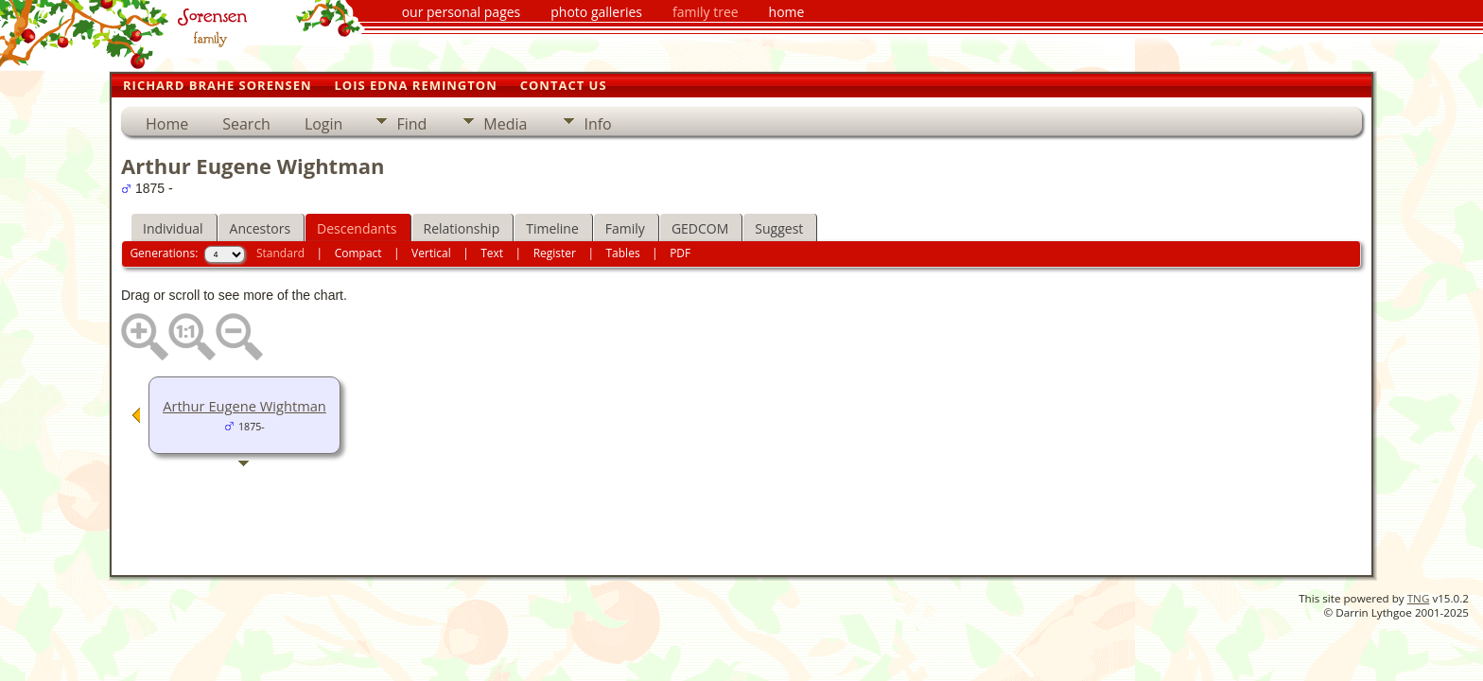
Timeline (552, 228)
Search (246, 124)
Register (554, 253)
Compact (358, 253)
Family (625, 228)
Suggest (779, 228)
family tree (705, 12)
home (787, 12)
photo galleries (596, 12)
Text (491, 253)
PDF (680, 253)
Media (505, 124)
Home (167, 124)
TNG (1418, 598)
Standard (280, 253)
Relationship (462, 228)
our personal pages (461, 12)
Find (411, 124)
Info (597, 124)
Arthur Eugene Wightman (244, 405)
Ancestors (260, 228)
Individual (173, 228)
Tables (623, 253)
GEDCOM (700, 228)
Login (324, 124)
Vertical (431, 253)
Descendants (356, 228)
